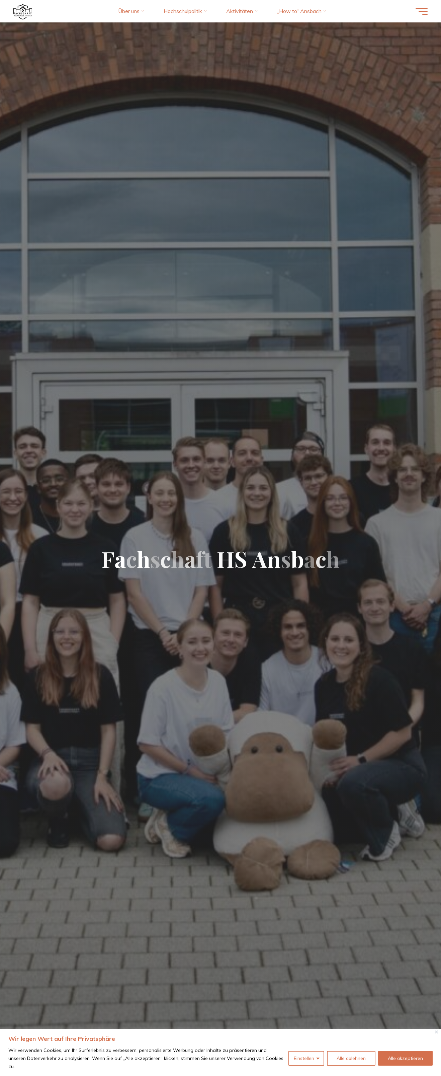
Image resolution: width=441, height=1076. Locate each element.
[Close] (436, 1031)
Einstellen (304, 1058)
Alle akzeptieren (405, 1058)
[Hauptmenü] (422, 11)
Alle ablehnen (351, 1058)
